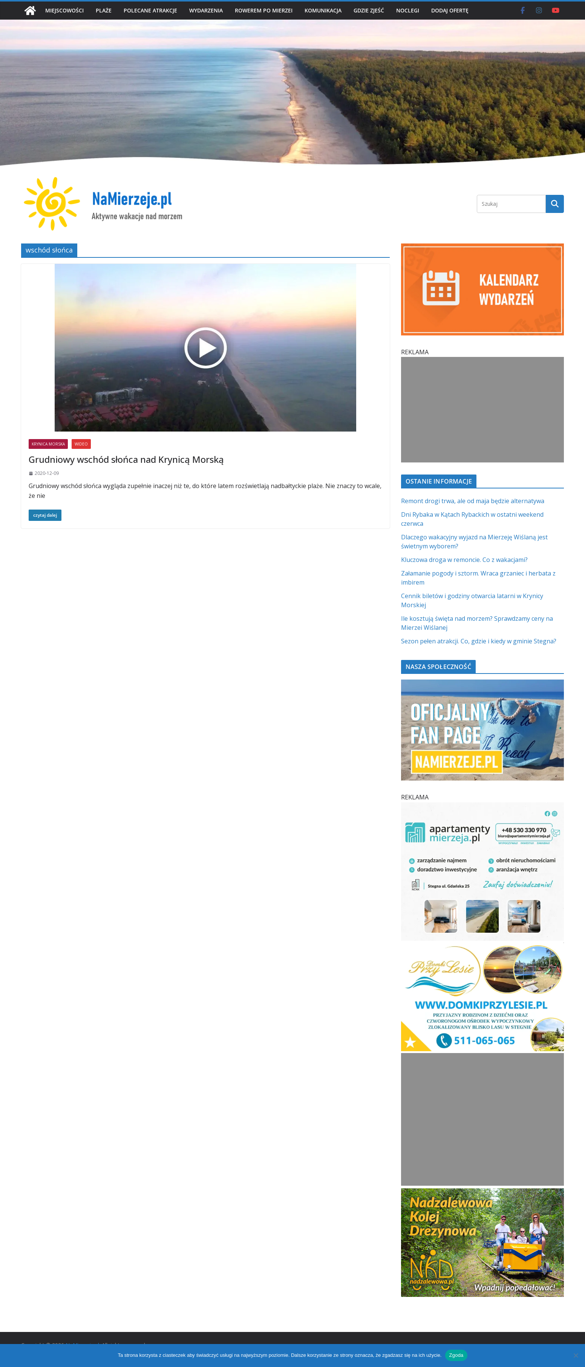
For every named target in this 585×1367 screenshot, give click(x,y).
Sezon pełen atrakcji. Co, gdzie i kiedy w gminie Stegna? (478, 641)
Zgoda (456, 1355)
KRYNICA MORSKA (48, 444)
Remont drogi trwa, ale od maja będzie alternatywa (472, 501)
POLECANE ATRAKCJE (150, 10)
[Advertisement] (480, 409)
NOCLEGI (407, 10)
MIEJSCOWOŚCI (64, 10)
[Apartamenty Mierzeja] (482, 807)
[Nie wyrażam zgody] (575, 1355)
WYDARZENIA (206, 10)
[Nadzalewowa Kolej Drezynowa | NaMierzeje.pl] (482, 1193)
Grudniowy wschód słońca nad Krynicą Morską (126, 459)
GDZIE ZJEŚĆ (369, 10)
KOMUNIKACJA (323, 10)
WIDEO (81, 444)
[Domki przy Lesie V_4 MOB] (482, 947)
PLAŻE (104, 10)
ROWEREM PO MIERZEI (263, 10)
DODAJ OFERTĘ (450, 10)
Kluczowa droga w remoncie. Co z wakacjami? (464, 560)
